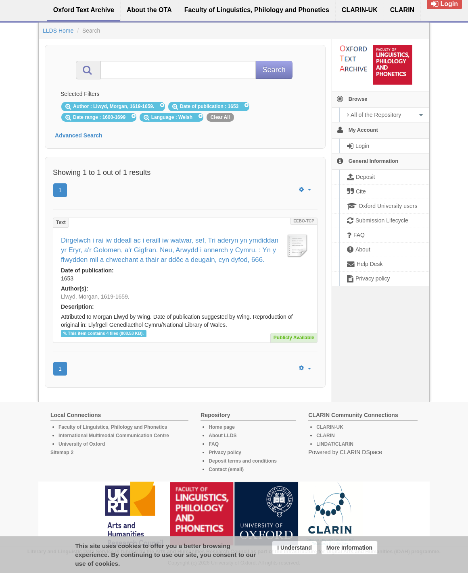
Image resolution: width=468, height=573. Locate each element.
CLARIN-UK (329, 427)
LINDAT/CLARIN (334, 444)
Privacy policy (225, 452)
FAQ (214, 444)
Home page (222, 427)
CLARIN (325, 435)
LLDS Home (58, 30)
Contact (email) (226, 469)
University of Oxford (81, 444)
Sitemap (59, 452)
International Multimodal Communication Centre (113, 435)
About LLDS (222, 435)
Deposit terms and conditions (243, 461)
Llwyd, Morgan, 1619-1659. (95, 296)
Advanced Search (78, 135)
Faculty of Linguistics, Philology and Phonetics (112, 427)
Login (444, 3)
